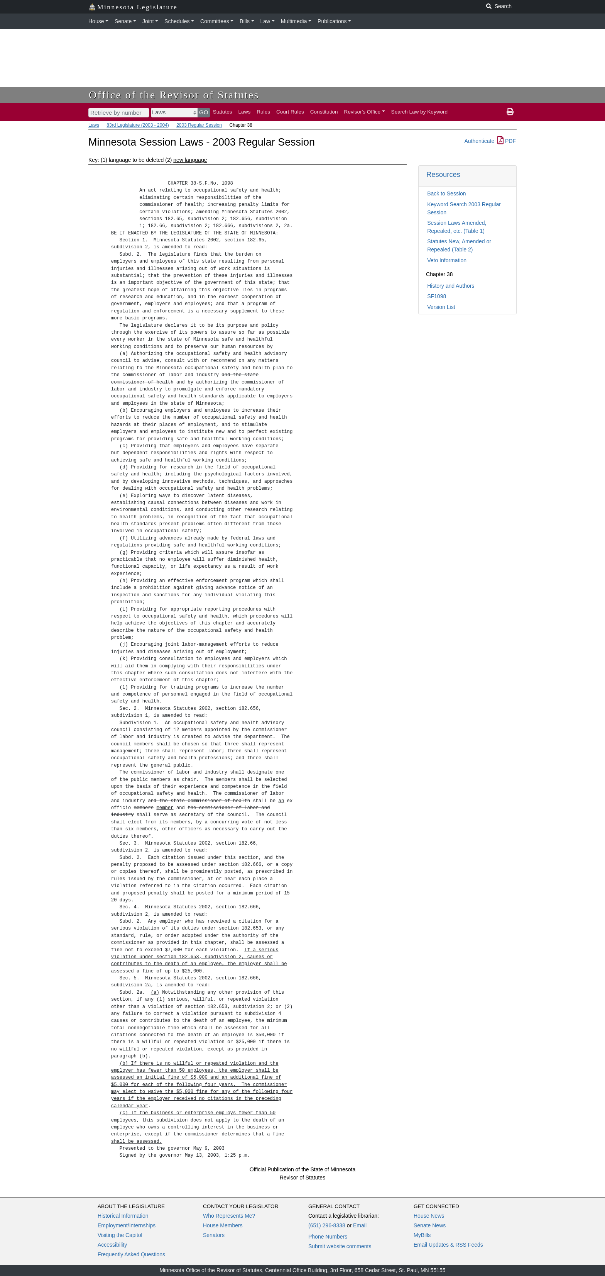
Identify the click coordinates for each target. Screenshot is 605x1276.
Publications (332, 21)
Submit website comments (339, 1246)
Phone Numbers (327, 1237)
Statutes (222, 112)
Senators (214, 1235)
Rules (263, 112)
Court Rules (290, 112)
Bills (245, 21)
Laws (244, 112)
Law (265, 21)
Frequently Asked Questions (131, 1254)
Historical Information (123, 1216)
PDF (506, 141)
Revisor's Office (362, 112)
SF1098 (436, 296)
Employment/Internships (126, 1225)
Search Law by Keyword (419, 112)
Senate (123, 21)
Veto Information (446, 260)
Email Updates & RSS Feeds (448, 1245)
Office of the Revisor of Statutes (174, 95)
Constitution (324, 112)
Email (360, 1225)
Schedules (176, 21)
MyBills (422, 1235)
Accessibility (112, 1245)
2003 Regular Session (199, 125)
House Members (223, 1225)
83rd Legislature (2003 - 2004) (137, 125)
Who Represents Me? (229, 1216)
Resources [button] (443, 174)
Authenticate (479, 141)
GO (203, 112)
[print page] (510, 112)
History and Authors (450, 286)
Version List (441, 307)
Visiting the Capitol (120, 1235)
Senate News (430, 1225)
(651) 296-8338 (326, 1225)
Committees (214, 21)
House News (429, 1216)
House (96, 21)
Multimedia (294, 21)
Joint (148, 21)
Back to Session (446, 193)
